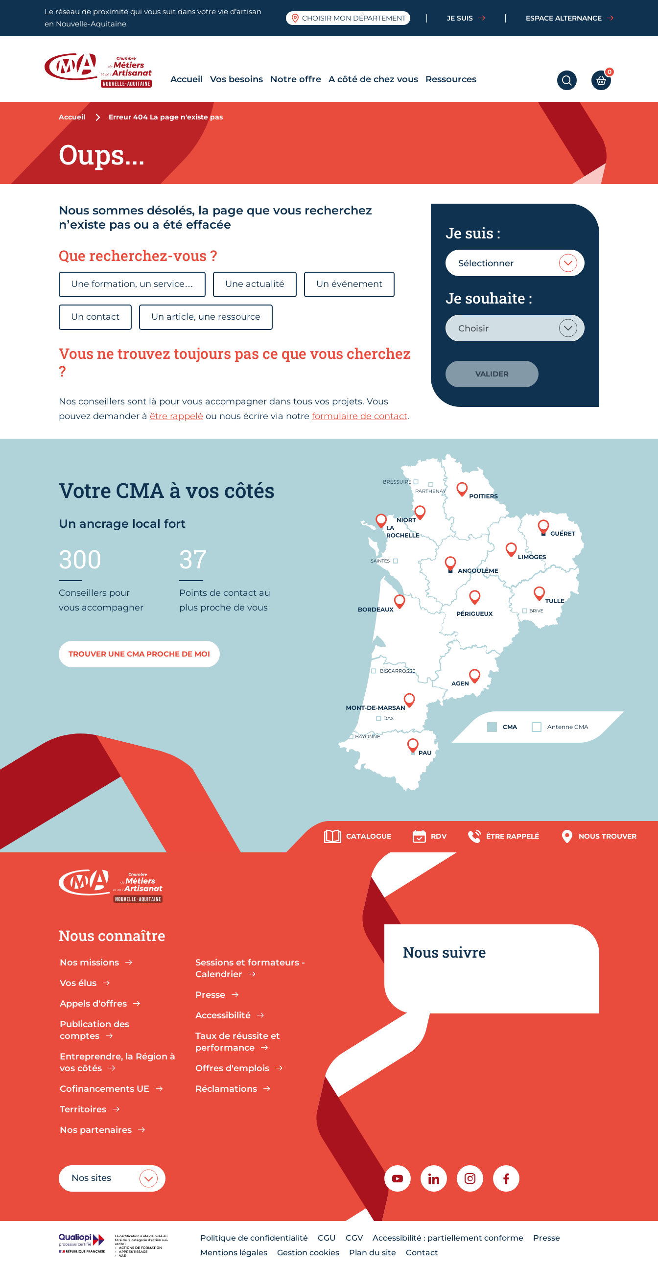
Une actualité (254, 284)
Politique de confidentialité (254, 1238)
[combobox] (515, 263)
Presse (546, 1238)
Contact (422, 1252)
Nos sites (91, 1178)
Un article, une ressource (205, 316)
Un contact (95, 316)
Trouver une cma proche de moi (139, 654)
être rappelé (176, 416)
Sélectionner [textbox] (486, 263)
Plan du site (372, 1252)
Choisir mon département (348, 18)
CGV (354, 1238)
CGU (327, 1238)
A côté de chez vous (373, 79)
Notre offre (295, 79)
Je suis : (473, 232)
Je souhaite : (489, 297)
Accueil (186, 79)
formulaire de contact (359, 416)
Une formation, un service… (132, 284)
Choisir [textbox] (473, 328)
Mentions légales (233, 1252)
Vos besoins (236, 79)
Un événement (349, 284)
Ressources (450, 79)
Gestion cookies (308, 1252)
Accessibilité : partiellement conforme (448, 1238)
